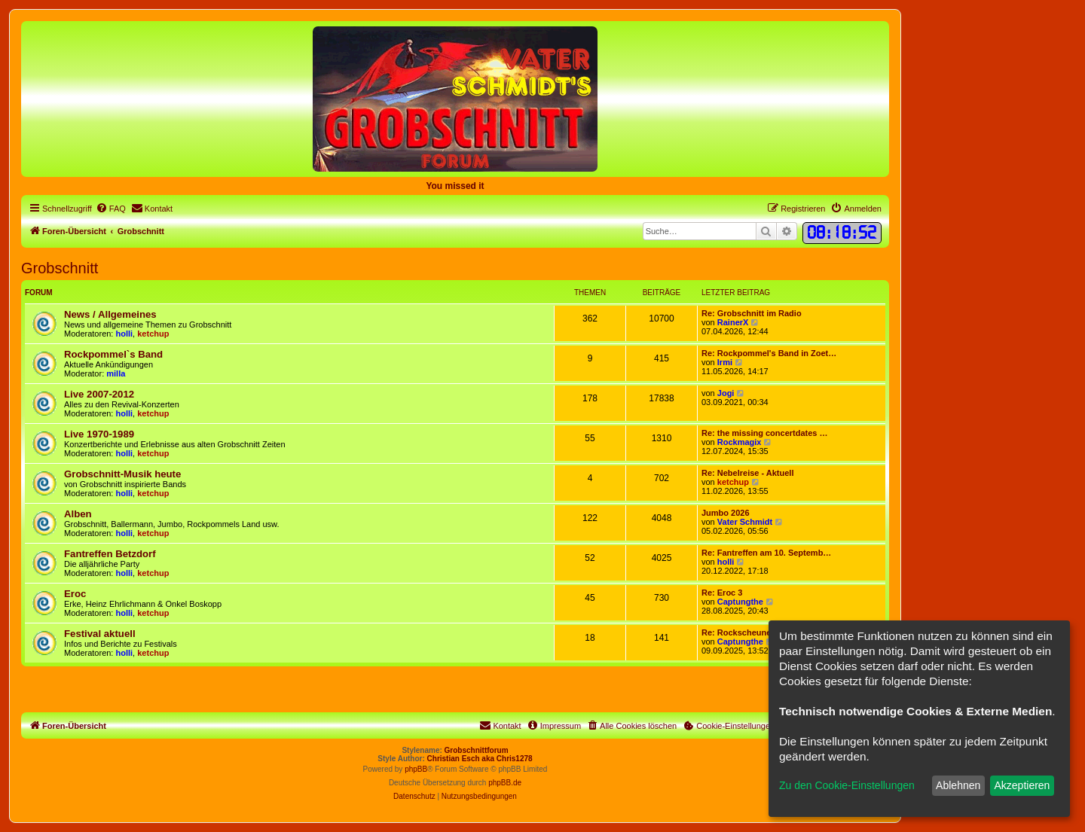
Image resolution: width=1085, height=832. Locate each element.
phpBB (416, 769)
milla (115, 373)
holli (124, 333)
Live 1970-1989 (99, 434)
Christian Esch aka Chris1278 (480, 758)
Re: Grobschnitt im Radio (751, 313)
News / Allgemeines (110, 314)
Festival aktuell (100, 633)
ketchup (153, 333)
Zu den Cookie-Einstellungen (847, 785)
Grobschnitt (59, 268)
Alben (78, 514)
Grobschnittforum (477, 750)
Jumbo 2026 (725, 512)
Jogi (726, 393)
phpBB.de (504, 783)
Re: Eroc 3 (721, 592)
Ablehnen (958, 785)
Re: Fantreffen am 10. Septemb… (766, 552)
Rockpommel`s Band (113, 354)
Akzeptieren (1022, 785)
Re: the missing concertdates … (764, 432)
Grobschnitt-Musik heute (122, 474)
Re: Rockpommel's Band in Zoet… (768, 353)
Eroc (75, 593)
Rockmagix (739, 441)
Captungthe (740, 601)
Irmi (724, 362)
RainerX (733, 322)
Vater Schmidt (744, 521)
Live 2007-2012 (99, 394)
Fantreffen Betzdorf (110, 553)
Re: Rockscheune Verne (748, 632)
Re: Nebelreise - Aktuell (747, 472)
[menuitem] (111, 209)
